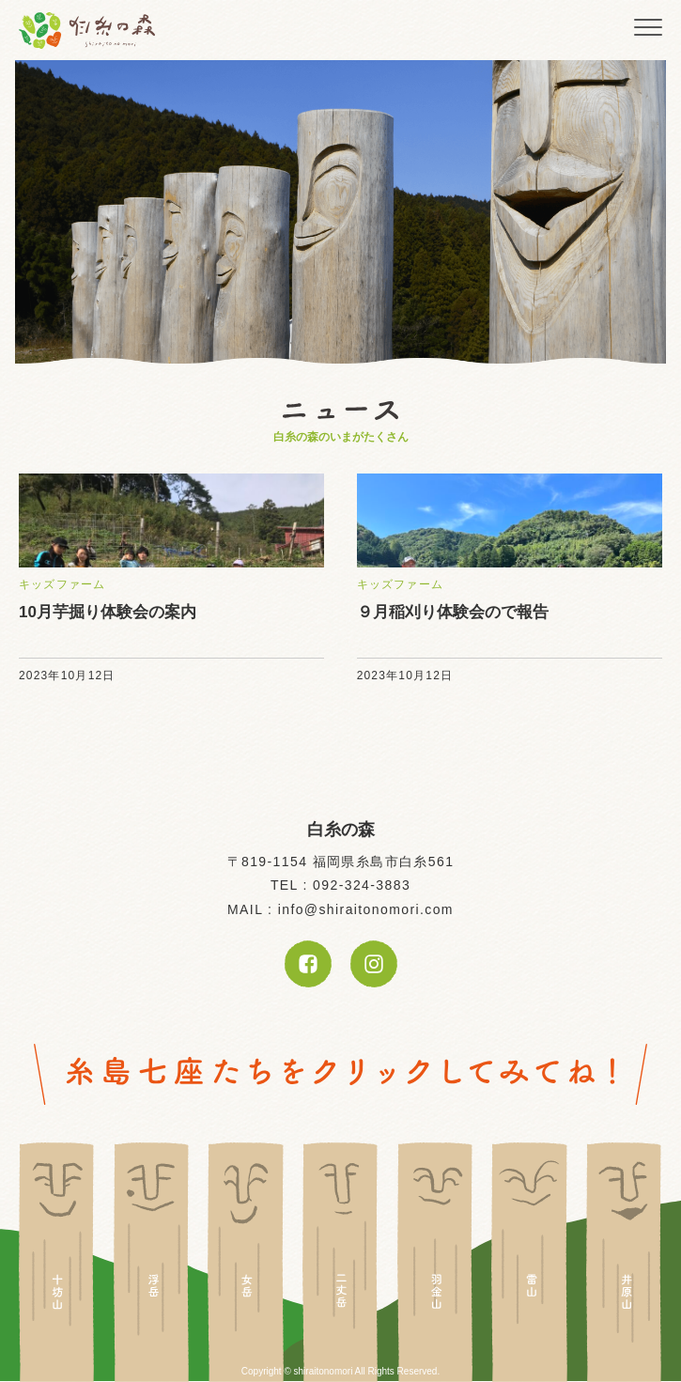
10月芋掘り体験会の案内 (107, 612)
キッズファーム (62, 584)
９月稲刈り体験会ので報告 (453, 612)
